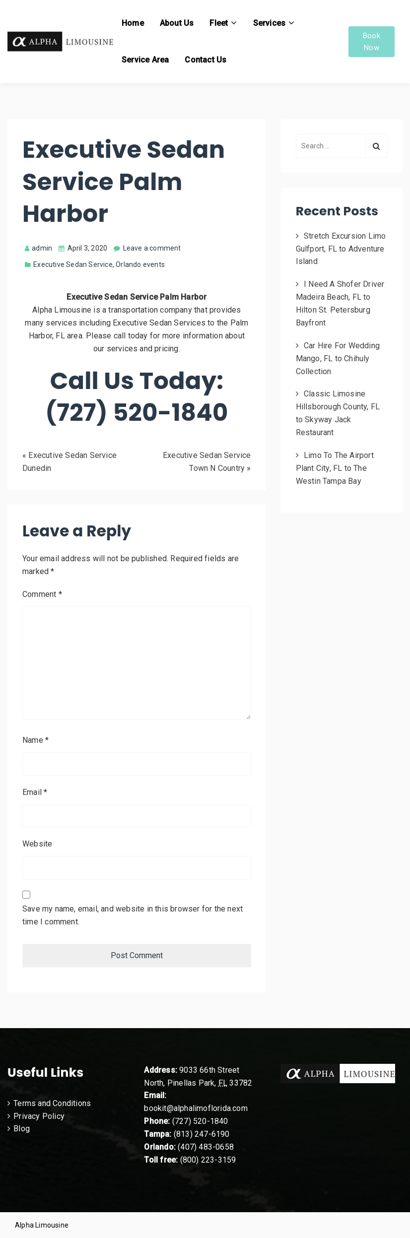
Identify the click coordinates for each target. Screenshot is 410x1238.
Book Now (371, 41)
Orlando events (140, 264)
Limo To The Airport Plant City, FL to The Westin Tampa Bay (335, 468)
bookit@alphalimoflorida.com (195, 1108)
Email (34, 792)
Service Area (145, 60)
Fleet (218, 23)
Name (35, 740)
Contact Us (205, 60)
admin (38, 248)
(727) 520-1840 (200, 1121)
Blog (21, 1128)
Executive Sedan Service (73, 264)
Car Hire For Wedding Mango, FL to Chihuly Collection (338, 358)
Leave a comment (152, 248)
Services (269, 23)
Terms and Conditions (52, 1103)
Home (133, 23)
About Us (177, 23)
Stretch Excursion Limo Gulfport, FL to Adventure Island (341, 248)
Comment (42, 594)
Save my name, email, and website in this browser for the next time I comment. (132, 915)
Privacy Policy (39, 1116)
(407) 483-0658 (206, 1147)
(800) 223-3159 (208, 1160)
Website (37, 843)
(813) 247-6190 (202, 1134)
